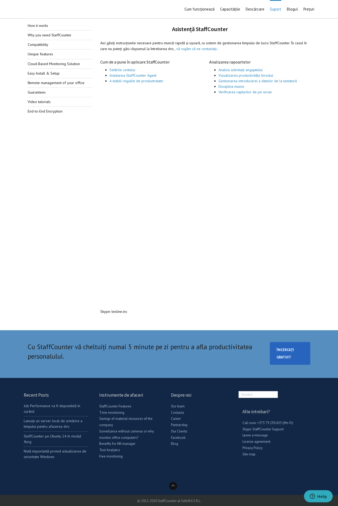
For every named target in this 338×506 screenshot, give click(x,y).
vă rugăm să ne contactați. (197, 48)
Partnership (179, 425)
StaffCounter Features (115, 406)
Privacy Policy (252, 448)
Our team (178, 406)
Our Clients (179, 431)
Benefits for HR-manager (117, 443)
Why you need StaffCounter (50, 35)
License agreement (256, 441)
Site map (248, 454)
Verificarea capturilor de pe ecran (245, 92)
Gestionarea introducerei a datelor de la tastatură (257, 81)
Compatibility (38, 44)
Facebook (178, 437)
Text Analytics (109, 450)
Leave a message (255, 435)
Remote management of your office (56, 82)
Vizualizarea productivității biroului (245, 75)
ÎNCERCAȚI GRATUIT (285, 353)
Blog (174, 443)
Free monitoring (111, 456)
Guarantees (37, 92)
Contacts (177, 412)
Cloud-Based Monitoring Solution (54, 63)
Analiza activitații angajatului (240, 69)
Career (176, 418)
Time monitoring (111, 412)
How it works (38, 25)
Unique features (40, 54)
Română (247, 394)
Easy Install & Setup (44, 73)
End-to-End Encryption (45, 111)
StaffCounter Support (268, 429)
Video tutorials (39, 101)
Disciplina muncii (231, 86)
